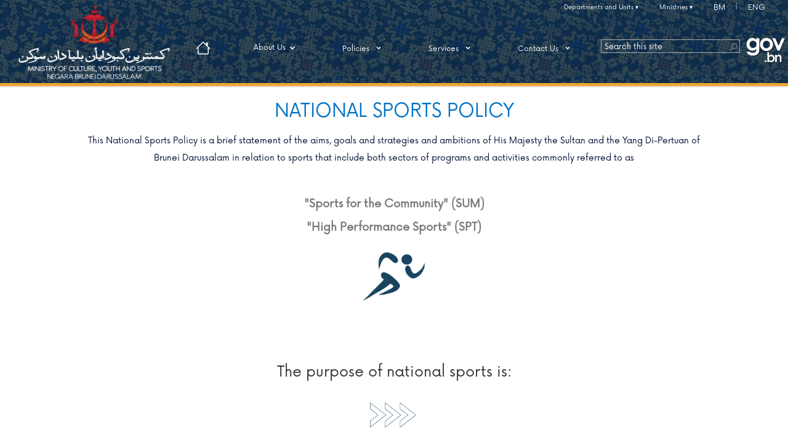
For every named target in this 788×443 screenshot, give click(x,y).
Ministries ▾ (676, 7)
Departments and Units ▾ (601, 7)
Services (451, 48)
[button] (733, 46)
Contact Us (546, 48)
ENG (756, 7)
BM (719, 7)
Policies (363, 48)
